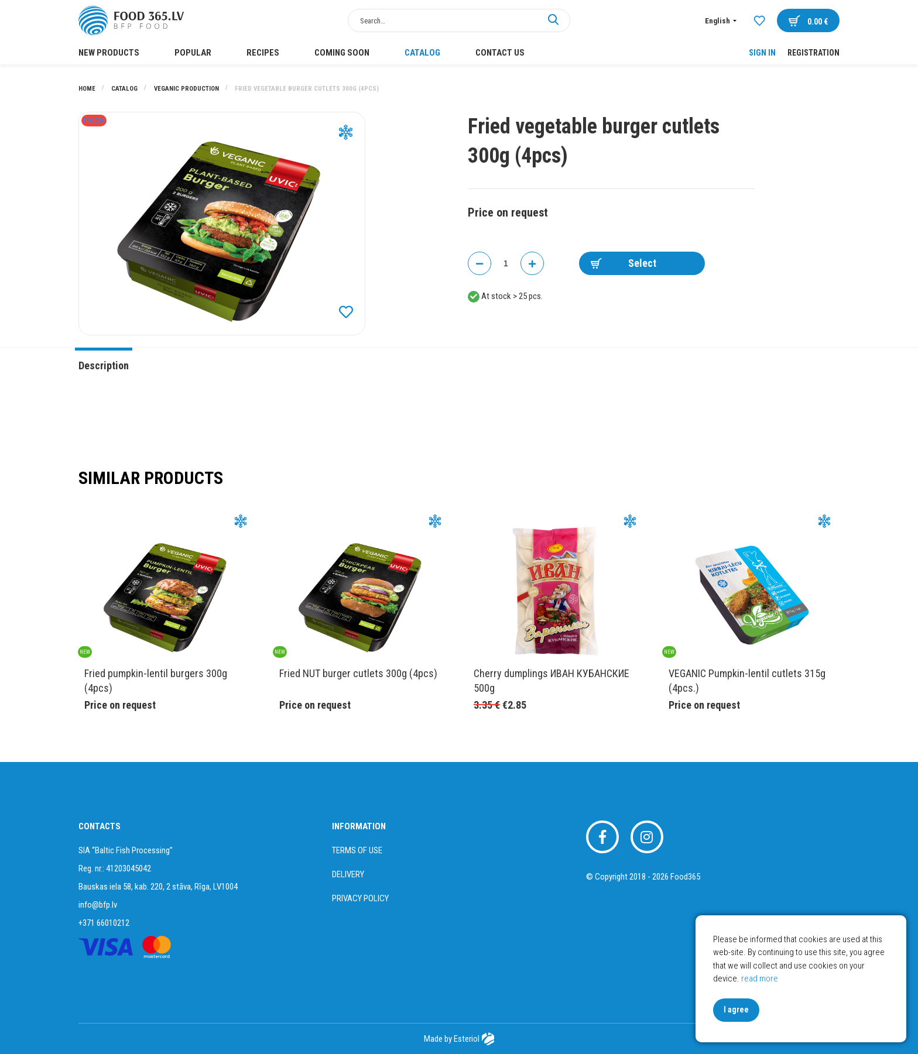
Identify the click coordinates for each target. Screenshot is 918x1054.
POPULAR (192, 52)
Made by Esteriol (459, 1038)
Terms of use (357, 850)
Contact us (500, 52)
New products (108, 52)
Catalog (422, 52)
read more (759, 978)
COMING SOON (341, 52)
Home (87, 88)
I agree (736, 1009)
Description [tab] (103, 365)
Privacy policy (360, 898)
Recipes (262, 52)
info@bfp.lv (97, 904)
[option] (222, 223)
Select (623, 263)
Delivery (348, 874)
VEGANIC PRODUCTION (187, 88)
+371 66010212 (103, 923)
